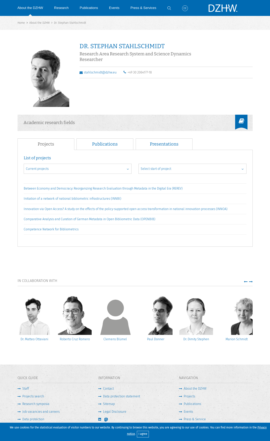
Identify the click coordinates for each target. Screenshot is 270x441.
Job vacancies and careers (41, 412)
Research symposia (35, 404)
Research (61, 8)
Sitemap (109, 404)
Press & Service (195, 419)
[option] (34, 320)
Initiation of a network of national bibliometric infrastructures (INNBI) (72, 198)
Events (114, 8)
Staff (25, 388)
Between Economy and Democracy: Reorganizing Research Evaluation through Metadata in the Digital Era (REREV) (103, 188)
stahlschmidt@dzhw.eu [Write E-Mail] (100, 72)
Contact (108, 388)
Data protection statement (121, 396)
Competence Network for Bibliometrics (51, 229)
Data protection (33, 419)
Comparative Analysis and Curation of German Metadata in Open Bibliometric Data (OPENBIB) (89, 219)
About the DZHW (30, 8)
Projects (189, 396)
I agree (142, 434)
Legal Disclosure (114, 412)
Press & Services (143, 8)
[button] (245, 281)
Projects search (33, 396)
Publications (89, 8)
